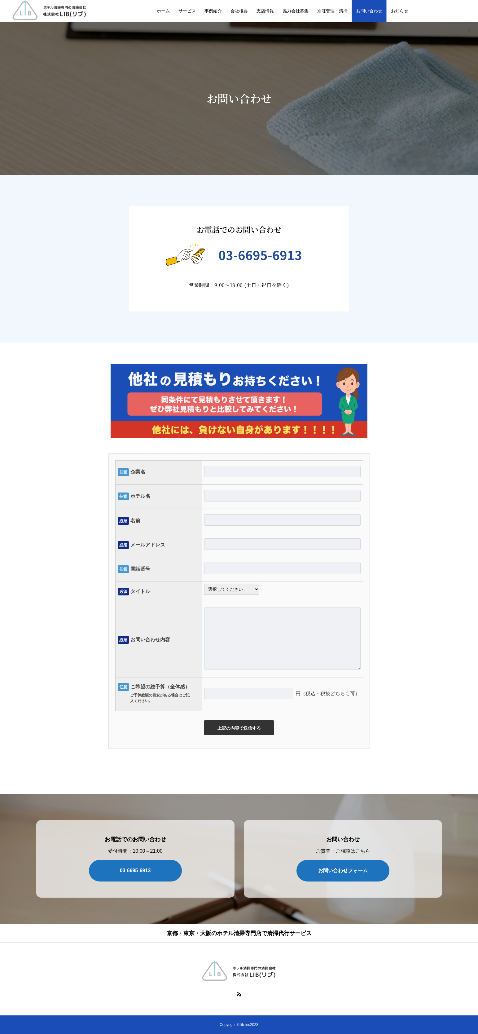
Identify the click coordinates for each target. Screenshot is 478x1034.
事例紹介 (213, 10)
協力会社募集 (296, 10)
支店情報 (265, 10)
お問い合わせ (369, 10)
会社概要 (239, 10)
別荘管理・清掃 (332, 10)
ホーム (163, 10)
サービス (187, 10)
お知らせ (399, 10)
